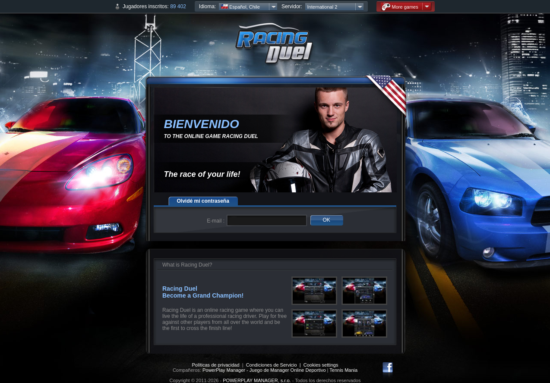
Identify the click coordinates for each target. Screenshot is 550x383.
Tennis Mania (343, 370)
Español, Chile (240, 6)
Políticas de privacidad (216, 364)
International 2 (322, 6)
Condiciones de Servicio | (274, 364)
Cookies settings (320, 364)
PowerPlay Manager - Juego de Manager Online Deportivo (264, 370)
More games (400, 7)
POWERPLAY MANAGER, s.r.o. (257, 380)
